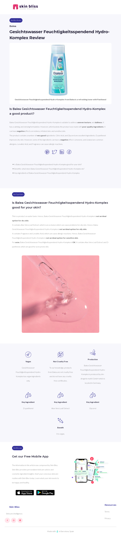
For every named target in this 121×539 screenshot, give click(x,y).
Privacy (108, 518)
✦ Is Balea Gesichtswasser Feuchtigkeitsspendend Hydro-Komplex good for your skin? (47, 164)
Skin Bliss (14, 507)
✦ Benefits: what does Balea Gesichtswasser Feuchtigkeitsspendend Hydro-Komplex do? (48, 169)
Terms (107, 511)
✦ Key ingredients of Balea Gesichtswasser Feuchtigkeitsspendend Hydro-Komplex (46, 173)
